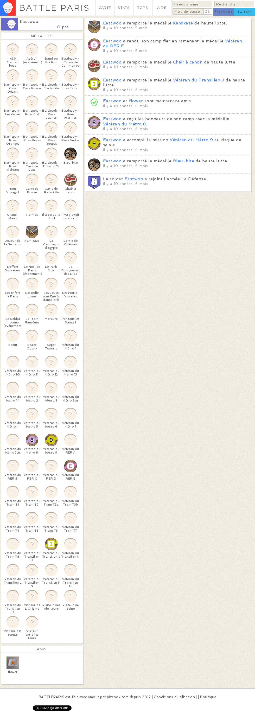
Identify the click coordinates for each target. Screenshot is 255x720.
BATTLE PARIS (54, 8)
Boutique (208, 697)
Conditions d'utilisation (174, 697)
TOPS (142, 8)
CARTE (105, 8)
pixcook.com (118, 697)
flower (136, 100)
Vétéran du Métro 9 (191, 139)
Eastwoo (29, 21)
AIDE (162, 8)
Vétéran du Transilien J (198, 80)
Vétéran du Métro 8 (124, 124)
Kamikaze (183, 23)
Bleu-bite (183, 160)
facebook (224, 12)
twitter (244, 12)
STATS (124, 8)
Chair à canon (187, 62)
